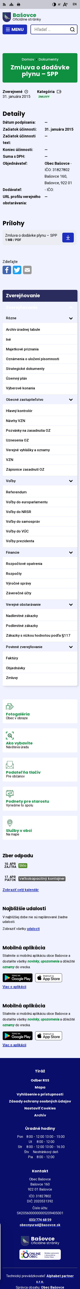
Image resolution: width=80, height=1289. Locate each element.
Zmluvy (43, 81)
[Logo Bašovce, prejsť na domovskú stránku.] (40, 17)
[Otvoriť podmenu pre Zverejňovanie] (71, 292)
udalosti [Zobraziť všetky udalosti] (33, 913)
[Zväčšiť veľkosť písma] (65, 4)
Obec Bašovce (52, 1272)
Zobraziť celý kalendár (21, 874)
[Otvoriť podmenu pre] (71, 302)
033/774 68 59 (40, 1204)
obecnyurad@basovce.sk (40, 1209)
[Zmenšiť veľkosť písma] (59, 4)
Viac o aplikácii (14, 971)
